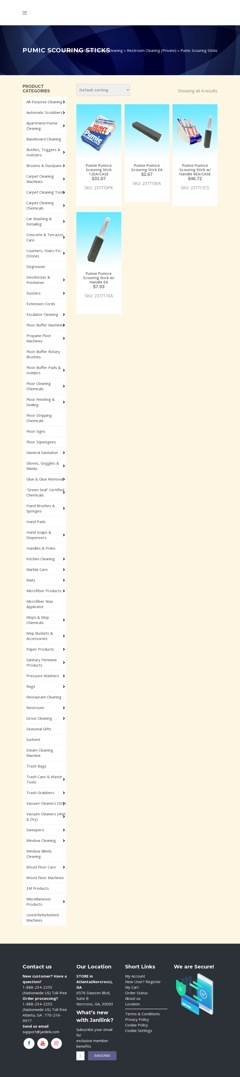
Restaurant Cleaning (43, 696)
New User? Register (143, 981)
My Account (135, 976)
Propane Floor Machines (38, 338)
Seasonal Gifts (38, 728)
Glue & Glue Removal (44, 479)
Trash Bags (36, 766)
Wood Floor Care (41, 866)
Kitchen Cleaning (40, 558)
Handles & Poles (41, 548)
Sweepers (35, 829)
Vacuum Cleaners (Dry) (46, 803)
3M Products (37, 888)
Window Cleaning (41, 840)
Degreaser (35, 266)
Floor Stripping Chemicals (39, 418)
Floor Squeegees (41, 441)
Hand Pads (36, 521)
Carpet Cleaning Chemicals (40, 205)
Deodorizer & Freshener (38, 280)
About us (133, 998)
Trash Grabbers (40, 792)
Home (66, 50)
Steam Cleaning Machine (39, 753)
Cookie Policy (136, 1024)
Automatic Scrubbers (44, 112)
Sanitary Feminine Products (41, 662)
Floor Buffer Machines (45, 324)
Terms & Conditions (142, 1013)
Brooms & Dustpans (44, 165)
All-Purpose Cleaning (44, 101)
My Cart (132, 987)
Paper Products (40, 649)
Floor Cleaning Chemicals (38, 386)
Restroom (35, 707)
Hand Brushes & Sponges (40, 508)
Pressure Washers (42, 675)
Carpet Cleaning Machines (40, 179)
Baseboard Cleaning (43, 138)
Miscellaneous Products (38, 901)
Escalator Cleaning (42, 314)
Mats (30, 580)
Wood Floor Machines (45, 877)
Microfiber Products (43, 590)
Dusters (33, 293)
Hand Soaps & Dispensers (38, 535)
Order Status (136, 992)
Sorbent (33, 739)
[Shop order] (103, 90)
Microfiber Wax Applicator (39, 604)
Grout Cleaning (39, 718)
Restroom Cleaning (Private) (151, 50)
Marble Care (37, 569)
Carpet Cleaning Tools (45, 192)
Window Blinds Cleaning (39, 853)
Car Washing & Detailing (39, 221)
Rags (30, 686)
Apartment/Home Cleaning (99, 50)
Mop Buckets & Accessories (39, 636)
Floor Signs (35, 431)
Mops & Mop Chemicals (37, 620)
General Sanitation (42, 452)
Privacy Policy (137, 1019)
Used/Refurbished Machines (42, 917)
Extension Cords (40, 303)
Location (132, 1003)
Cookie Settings (138, 1030)
